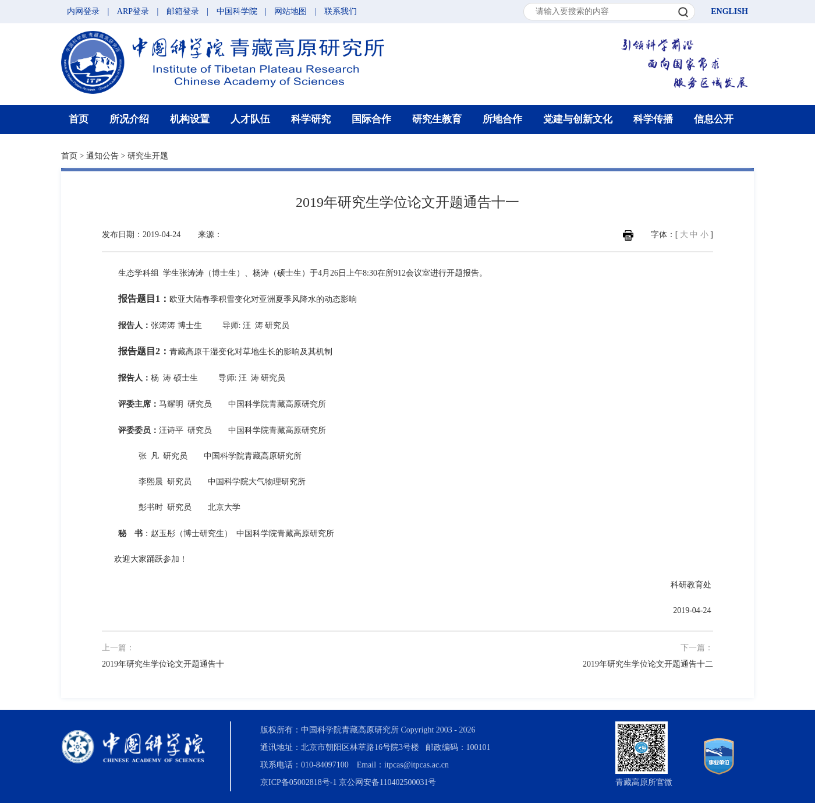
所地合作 (502, 119)
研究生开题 (147, 156)
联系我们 (340, 11)
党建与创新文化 (577, 119)
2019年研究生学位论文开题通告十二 (648, 664)
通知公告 (102, 156)
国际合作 (371, 119)
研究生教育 (437, 119)
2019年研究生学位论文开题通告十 (163, 664)
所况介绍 (129, 119)
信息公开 (714, 119)
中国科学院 (237, 11)
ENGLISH (729, 11)
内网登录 (83, 11)
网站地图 (290, 11)
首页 (78, 119)
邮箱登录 (182, 11)
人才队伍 (250, 119)
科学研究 (311, 119)
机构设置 (190, 119)
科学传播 (653, 119)
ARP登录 (133, 11)
